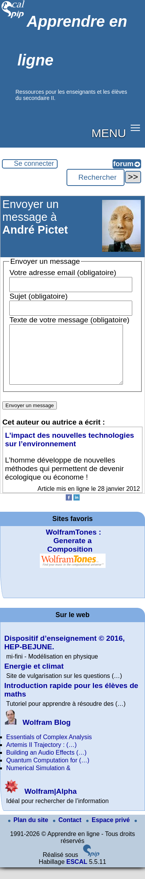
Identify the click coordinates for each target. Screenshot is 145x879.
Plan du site (29, 831)
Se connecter (34, 163)
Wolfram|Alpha (40, 803)
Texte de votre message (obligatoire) (69, 320)
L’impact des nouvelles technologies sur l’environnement (69, 451)
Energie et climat (34, 678)
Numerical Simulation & (38, 779)
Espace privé (108, 831)
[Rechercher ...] (96, 177)
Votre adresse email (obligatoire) (62, 272)
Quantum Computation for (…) (47, 772)
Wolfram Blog (37, 734)
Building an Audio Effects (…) (46, 764)
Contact (68, 831)
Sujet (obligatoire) (38, 296)
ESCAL (76, 873)
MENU (109, 132)
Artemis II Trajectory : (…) (41, 756)
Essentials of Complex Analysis (49, 748)
